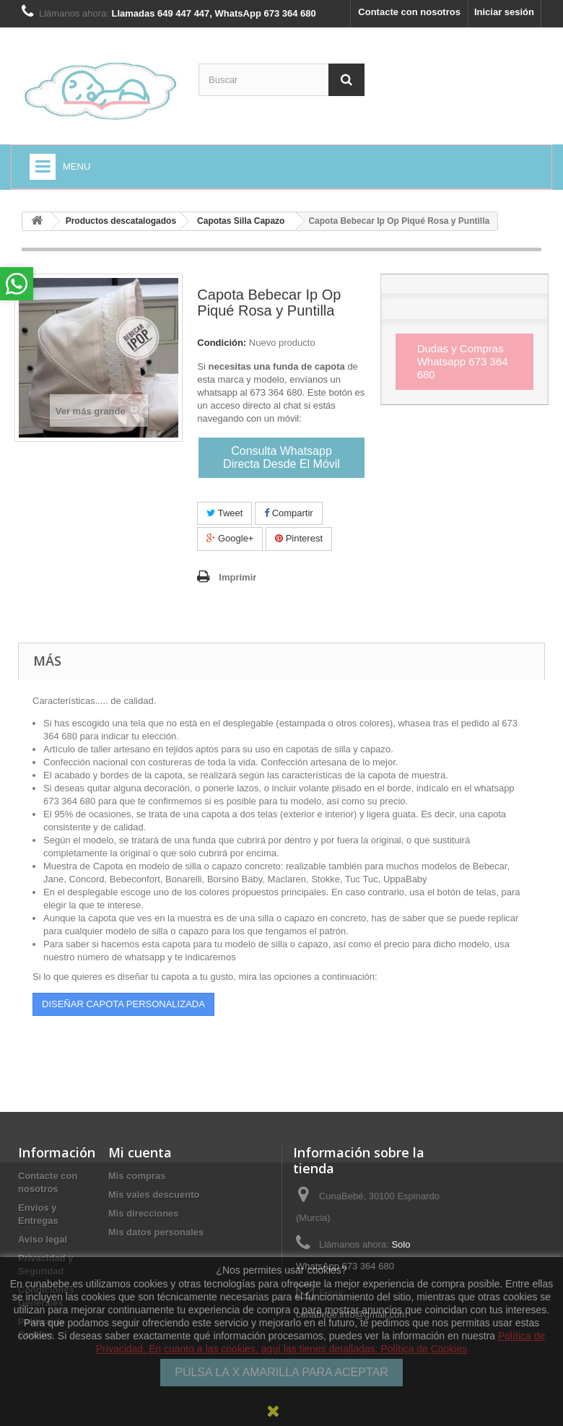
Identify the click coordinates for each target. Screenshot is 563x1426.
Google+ (229, 538)
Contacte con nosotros (409, 11)
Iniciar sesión (504, 11)
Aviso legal (42, 1239)
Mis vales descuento (153, 1194)
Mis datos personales (156, 1232)
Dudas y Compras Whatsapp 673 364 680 (462, 361)
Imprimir (237, 577)
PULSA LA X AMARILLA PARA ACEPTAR (281, 1372)
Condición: (221, 342)
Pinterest (299, 538)
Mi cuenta (140, 1152)
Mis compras (136, 1175)
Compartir (288, 513)
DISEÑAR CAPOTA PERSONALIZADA (123, 1004)
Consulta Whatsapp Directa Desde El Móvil (281, 457)
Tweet (224, 513)
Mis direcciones (143, 1213)
